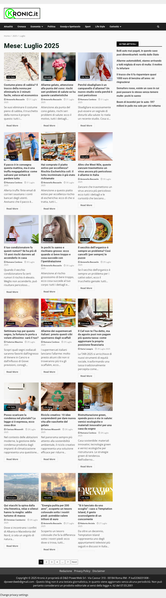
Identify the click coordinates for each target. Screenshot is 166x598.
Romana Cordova (88, 98)
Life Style (100, 26)
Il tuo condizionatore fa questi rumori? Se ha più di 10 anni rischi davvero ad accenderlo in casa (21, 229)
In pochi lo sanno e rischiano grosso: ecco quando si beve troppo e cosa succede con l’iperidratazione (58, 229)
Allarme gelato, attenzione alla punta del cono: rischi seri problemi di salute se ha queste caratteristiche (58, 66)
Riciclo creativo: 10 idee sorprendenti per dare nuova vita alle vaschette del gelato (58, 396)
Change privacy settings (14, 595)
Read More (12, 124)
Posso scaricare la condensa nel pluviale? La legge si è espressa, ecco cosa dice (21, 396)
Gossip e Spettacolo (70, 26)
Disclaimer (98, 571)
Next (74, 561)
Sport (88, 26)
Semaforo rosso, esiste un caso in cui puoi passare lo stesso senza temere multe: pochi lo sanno (138, 92)
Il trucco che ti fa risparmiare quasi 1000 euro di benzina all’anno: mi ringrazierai (136, 78)
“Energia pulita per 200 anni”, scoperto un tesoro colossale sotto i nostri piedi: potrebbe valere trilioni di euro (58, 487)
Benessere (11, 498)
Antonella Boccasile (15, 98)
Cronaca (22, 26)
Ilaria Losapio (86, 348)
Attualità (8, 26)
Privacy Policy (82, 571)
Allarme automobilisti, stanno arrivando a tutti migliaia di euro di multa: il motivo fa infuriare (139, 64)
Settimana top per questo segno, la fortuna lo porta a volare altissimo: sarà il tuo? (21, 313)
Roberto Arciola (87, 519)
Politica (51, 26)
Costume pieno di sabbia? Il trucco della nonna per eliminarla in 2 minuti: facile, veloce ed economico (21, 66)
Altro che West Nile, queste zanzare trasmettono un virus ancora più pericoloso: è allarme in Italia (95, 146)
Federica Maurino (14, 341)
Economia (36, 26)
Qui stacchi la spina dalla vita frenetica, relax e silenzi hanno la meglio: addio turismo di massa (21, 487)
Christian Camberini (15, 519)
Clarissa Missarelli (14, 425)
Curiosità (114, 26)
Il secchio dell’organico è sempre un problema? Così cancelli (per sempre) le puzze (95, 229)
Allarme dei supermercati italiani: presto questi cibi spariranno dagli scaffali (58, 313)
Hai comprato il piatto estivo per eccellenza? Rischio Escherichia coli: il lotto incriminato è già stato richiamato (58, 146)
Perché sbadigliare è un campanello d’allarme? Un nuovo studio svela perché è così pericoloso (95, 66)
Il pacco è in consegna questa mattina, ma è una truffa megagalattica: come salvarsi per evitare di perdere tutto (21, 146)
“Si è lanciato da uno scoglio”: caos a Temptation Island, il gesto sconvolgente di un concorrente (95, 487)
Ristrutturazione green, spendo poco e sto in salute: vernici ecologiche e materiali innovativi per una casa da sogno (95, 396)
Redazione (65, 571)
